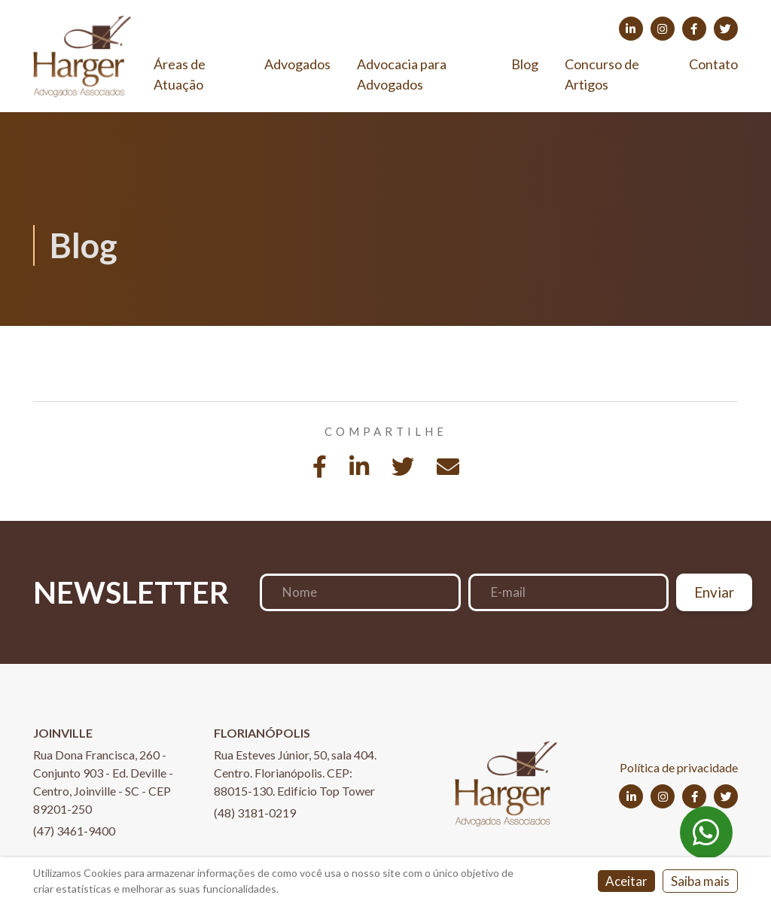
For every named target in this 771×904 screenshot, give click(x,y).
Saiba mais (700, 881)
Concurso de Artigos (602, 74)
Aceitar (626, 881)
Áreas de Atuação (180, 74)
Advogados (297, 64)
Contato (713, 64)
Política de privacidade (679, 767)
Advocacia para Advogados (401, 74)
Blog (524, 64)
